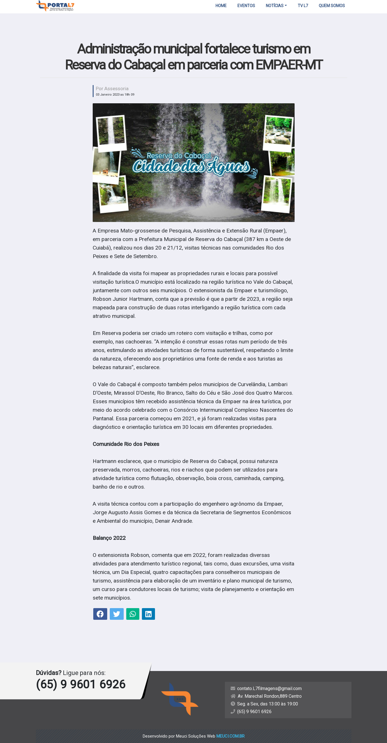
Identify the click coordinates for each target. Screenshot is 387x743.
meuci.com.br (230, 736)
